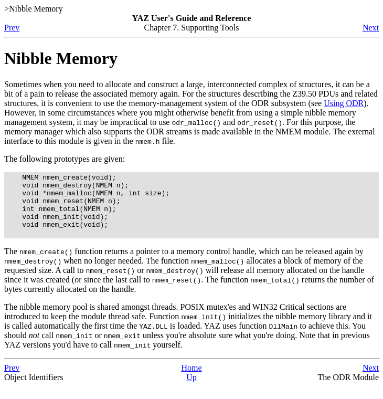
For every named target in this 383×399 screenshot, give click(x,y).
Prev (11, 27)
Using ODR (344, 103)
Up (191, 389)
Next (371, 27)
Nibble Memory (61, 58)
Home (191, 380)
